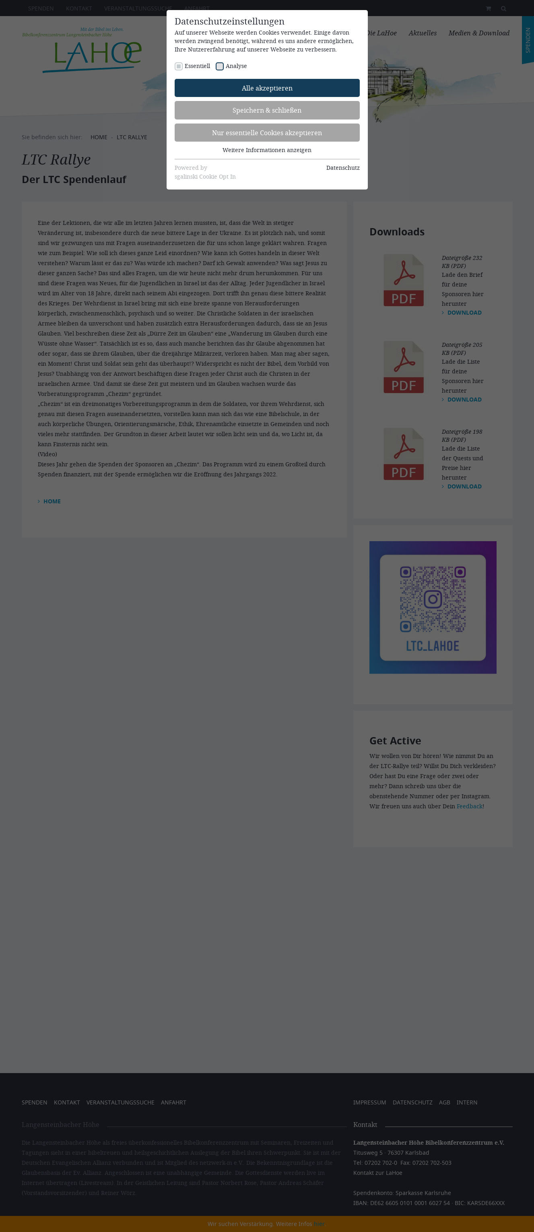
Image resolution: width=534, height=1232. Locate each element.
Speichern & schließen (267, 110)
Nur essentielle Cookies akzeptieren (267, 132)
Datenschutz (343, 167)
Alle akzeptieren (267, 88)
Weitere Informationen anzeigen (267, 150)
